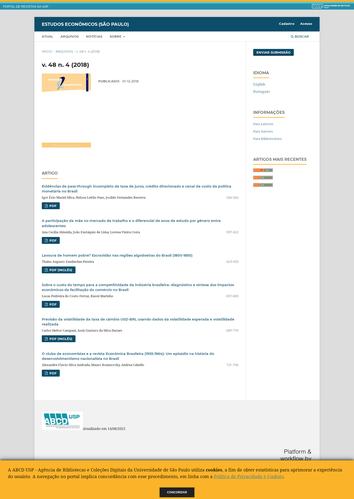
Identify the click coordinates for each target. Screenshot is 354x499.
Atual (47, 36)
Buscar (300, 36)
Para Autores (263, 131)
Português (261, 91)
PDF (52, 206)
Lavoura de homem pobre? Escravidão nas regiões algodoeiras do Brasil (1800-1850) (117, 255)
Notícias (94, 36)
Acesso (306, 24)
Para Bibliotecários (267, 138)
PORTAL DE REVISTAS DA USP (25, 6)
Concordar (177, 492)
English (259, 84)
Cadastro (287, 24)
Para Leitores (263, 124)
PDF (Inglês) (60, 270)
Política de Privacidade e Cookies (248, 476)
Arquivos (69, 36)
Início (47, 51)
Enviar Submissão (273, 52)
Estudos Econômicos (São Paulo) (85, 24)
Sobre (116, 36)
